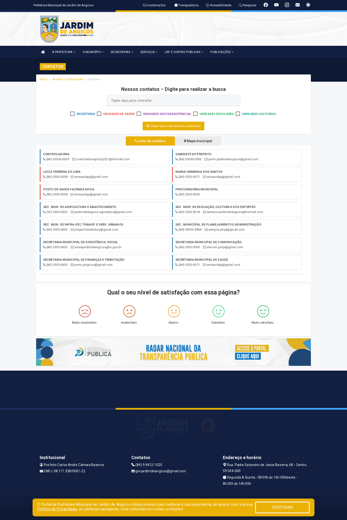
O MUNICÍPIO (93, 52)
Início (43, 79)
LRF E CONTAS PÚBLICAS (184, 52)
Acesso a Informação (68, 79)
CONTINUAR (282, 507)
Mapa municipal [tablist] (199, 141)
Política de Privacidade (57, 509)
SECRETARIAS (122, 52)
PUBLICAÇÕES (222, 52)
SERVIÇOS (149, 52)
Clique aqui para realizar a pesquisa (173, 126)
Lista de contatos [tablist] (149, 141)
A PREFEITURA (63, 52)
